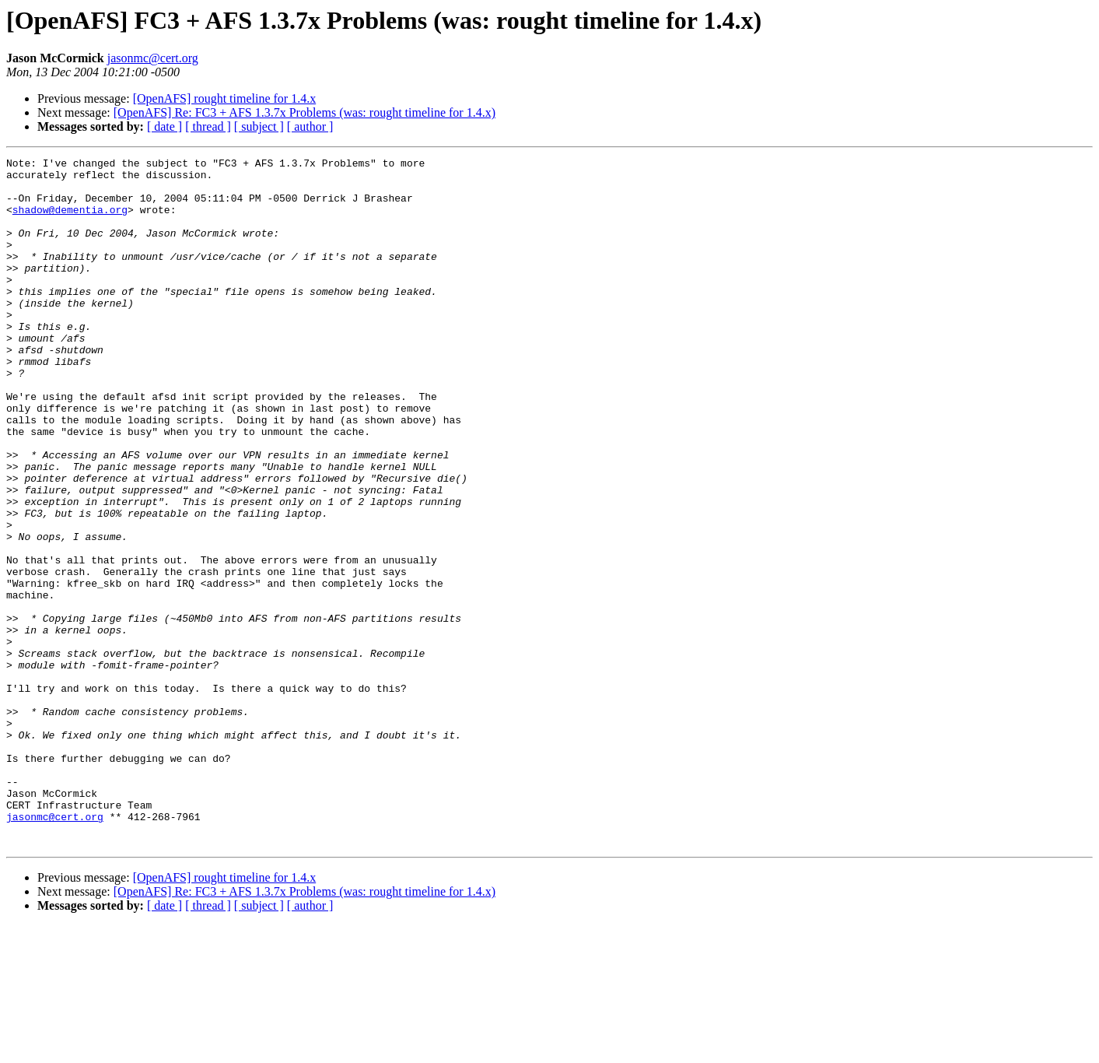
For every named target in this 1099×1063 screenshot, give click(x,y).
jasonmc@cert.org (152, 58)
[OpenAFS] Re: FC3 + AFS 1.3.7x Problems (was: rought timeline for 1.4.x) (304, 112)
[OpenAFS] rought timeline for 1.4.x (225, 98)
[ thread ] (208, 126)
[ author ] (310, 126)
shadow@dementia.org (70, 221)
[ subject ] (259, 126)
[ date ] (164, 126)
